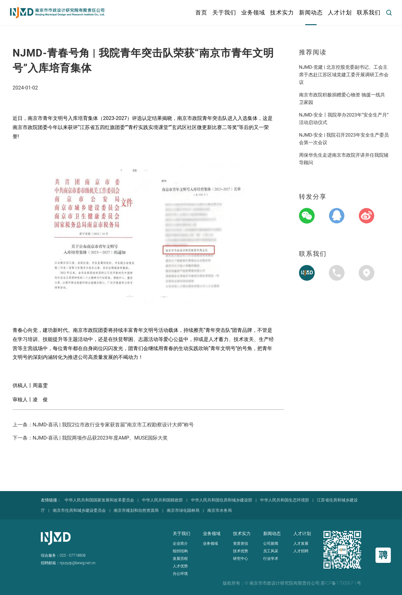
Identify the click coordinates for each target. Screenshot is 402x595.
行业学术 (270, 558)
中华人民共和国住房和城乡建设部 (221, 500)
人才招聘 (300, 551)
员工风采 (270, 551)
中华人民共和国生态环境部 (284, 500)
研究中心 (240, 558)
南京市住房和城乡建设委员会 (79, 510)
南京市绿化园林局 (183, 510)
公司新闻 (270, 543)
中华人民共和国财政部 (162, 500)
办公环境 (180, 573)
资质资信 (240, 543)
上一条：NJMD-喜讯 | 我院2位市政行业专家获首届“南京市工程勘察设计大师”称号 (103, 425)
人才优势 (180, 566)
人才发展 (300, 543)
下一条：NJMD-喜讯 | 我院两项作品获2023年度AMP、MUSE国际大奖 (90, 438)
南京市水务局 (219, 510)
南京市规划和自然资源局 (136, 510)
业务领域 (210, 543)
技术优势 (240, 551)
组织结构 (180, 551)
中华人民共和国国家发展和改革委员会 (99, 500)
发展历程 (180, 558)
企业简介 (180, 543)
